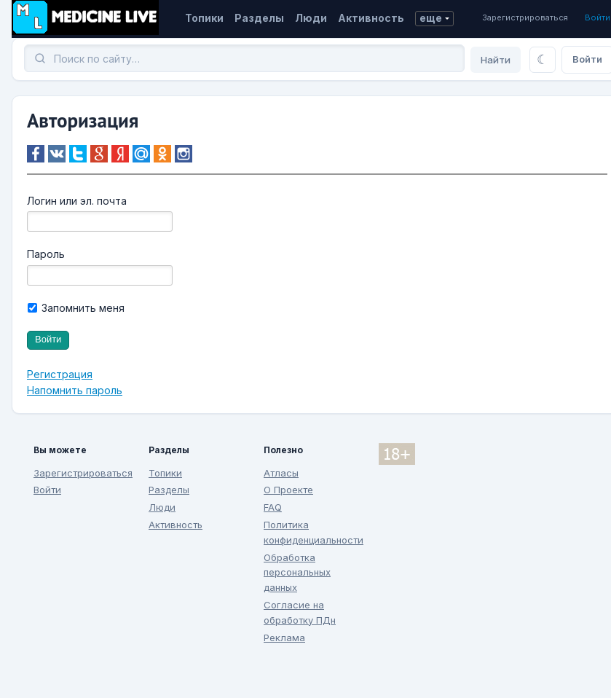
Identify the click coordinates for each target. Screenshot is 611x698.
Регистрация (59, 374)
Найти (496, 60)
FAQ (273, 507)
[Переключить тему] (542, 60)
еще (430, 18)
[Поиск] (244, 58)
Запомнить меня (76, 308)
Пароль (46, 254)
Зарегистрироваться (525, 17)
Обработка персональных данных (297, 573)
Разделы (259, 18)
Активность (371, 18)
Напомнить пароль (74, 390)
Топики (204, 18)
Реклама (284, 637)
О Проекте (288, 489)
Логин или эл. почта (77, 201)
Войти (597, 17)
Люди (311, 18)
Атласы (281, 473)
